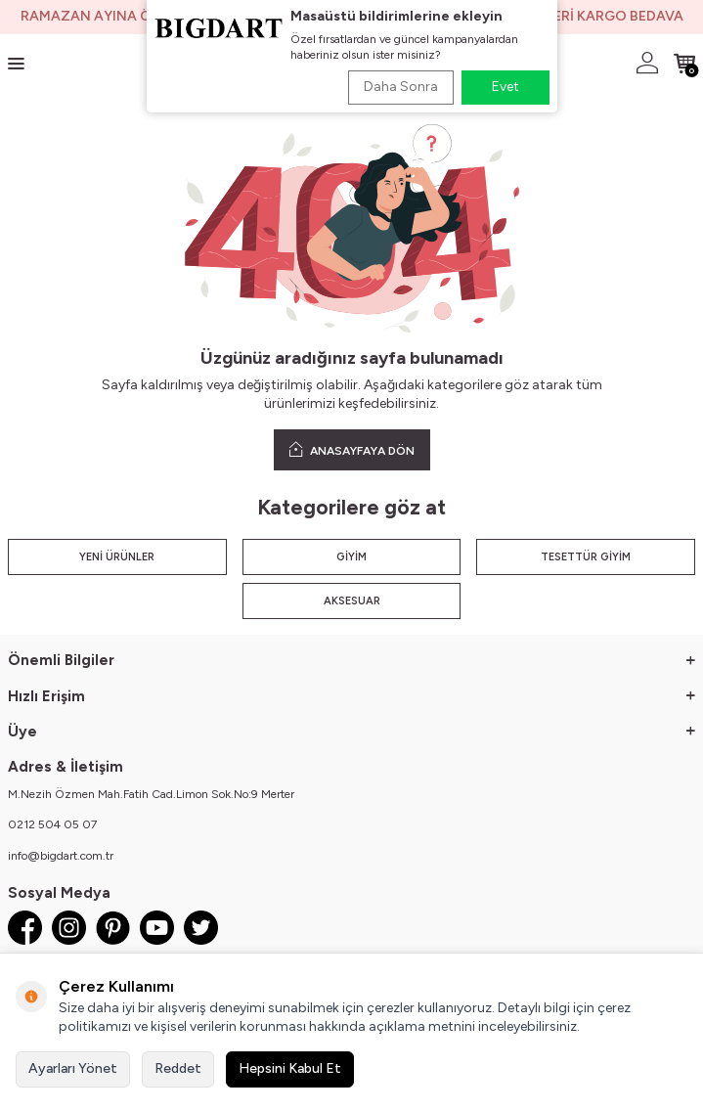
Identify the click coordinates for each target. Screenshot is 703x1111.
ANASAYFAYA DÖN (352, 449)
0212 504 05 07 (52, 824)
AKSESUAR (352, 601)
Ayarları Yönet (72, 1068)
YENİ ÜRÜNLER (116, 557)
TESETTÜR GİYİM (586, 557)
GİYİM (351, 557)
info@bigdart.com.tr (60, 856)
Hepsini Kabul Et (290, 1068)
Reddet (177, 1068)
